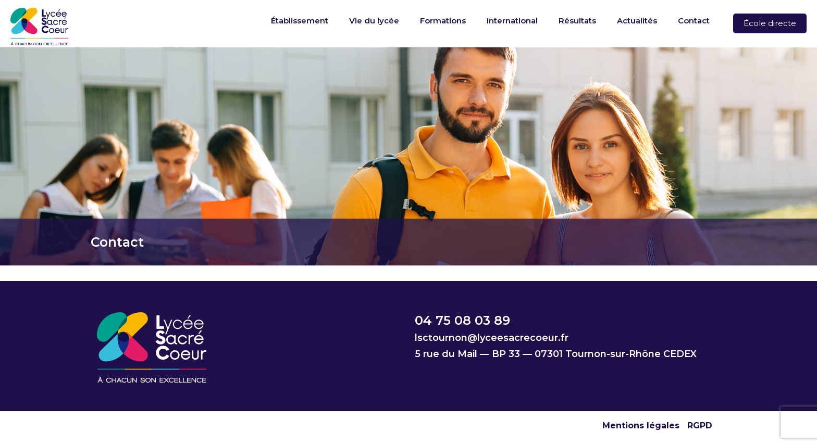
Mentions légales (640, 425)
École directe (770, 23)
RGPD (699, 425)
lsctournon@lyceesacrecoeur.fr (491, 338)
